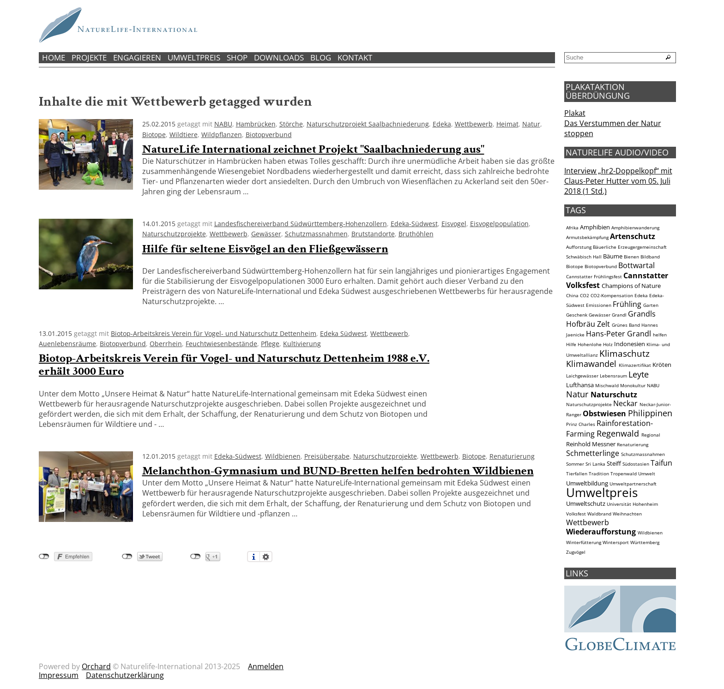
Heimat (507, 124)
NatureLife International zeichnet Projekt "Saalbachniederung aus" (313, 149)
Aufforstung (578, 247)
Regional (650, 435)
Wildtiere (183, 134)
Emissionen (598, 305)
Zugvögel (575, 552)
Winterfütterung (583, 542)
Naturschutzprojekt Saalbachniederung (368, 124)
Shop (237, 57)
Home (53, 57)
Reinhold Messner (590, 444)
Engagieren (137, 57)
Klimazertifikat (635, 365)
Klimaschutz (624, 353)
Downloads (279, 57)
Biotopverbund (269, 134)
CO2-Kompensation (612, 296)
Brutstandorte (373, 233)
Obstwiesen (604, 413)
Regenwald (618, 433)
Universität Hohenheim (632, 504)
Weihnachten (627, 514)
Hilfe (571, 344)
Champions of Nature (631, 286)
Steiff (614, 463)
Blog (320, 57)
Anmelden (266, 666)
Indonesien (629, 344)
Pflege (270, 343)
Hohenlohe (590, 344)
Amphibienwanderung (635, 228)
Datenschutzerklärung (125, 675)
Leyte (638, 374)
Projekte (89, 57)
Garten (650, 305)
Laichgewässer (582, 376)
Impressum (58, 675)
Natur (531, 124)
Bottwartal (636, 265)
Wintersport (616, 542)
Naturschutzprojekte (174, 233)
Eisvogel (453, 223)
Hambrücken (256, 124)
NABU (223, 124)
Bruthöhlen (416, 233)
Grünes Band (626, 325)
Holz (608, 344)
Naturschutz (614, 394)
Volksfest (576, 514)
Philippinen (650, 413)
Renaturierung (512, 456)
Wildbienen (283, 456)
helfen (660, 335)
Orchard (96, 666)
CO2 (584, 296)
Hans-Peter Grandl (618, 334)
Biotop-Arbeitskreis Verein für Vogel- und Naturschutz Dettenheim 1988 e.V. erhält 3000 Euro (234, 365)
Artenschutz (632, 236)
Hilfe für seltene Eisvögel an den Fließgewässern (265, 249)
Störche (291, 124)
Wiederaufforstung (601, 532)
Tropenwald (623, 474)
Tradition (599, 474)
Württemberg (644, 542)
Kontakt (355, 57)
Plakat (574, 113)
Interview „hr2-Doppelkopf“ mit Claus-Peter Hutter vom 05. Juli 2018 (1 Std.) (618, 181)
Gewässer (266, 233)
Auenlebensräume (67, 343)
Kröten (661, 364)
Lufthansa (580, 385)
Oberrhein (166, 343)
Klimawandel (591, 363)
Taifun (661, 463)
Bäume (612, 256)
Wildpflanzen (221, 134)
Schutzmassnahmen (316, 233)
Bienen (631, 257)
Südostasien (635, 464)
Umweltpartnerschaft (633, 484)
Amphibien (595, 227)
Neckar (625, 403)
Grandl (619, 315)
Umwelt (646, 474)
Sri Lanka (595, 464)
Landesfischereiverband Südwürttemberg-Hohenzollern (300, 223)
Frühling (627, 304)
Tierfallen (576, 474)
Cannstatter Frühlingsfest (594, 277)
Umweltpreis (194, 57)
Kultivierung (302, 343)
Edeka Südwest (343, 333)
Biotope (154, 134)
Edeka (442, 124)
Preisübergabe (327, 456)
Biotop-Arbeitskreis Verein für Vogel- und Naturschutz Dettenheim (213, 333)
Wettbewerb (474, 124)
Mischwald (607, 386)
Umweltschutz (585, 503)
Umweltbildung (587, 483)
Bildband (650, 257)
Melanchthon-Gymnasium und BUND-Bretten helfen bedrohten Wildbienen (338, 471)
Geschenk (576, 315)
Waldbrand (599, 514)
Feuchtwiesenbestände (221, 343)
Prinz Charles (580, 424)
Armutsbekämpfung (587, 237)
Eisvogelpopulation (499, 223)
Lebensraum (613, 376)
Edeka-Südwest (414, 223)
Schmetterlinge (592, 453)
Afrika (572, 228)
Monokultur (633, 386)
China (572, 296)
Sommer (575, 464)
